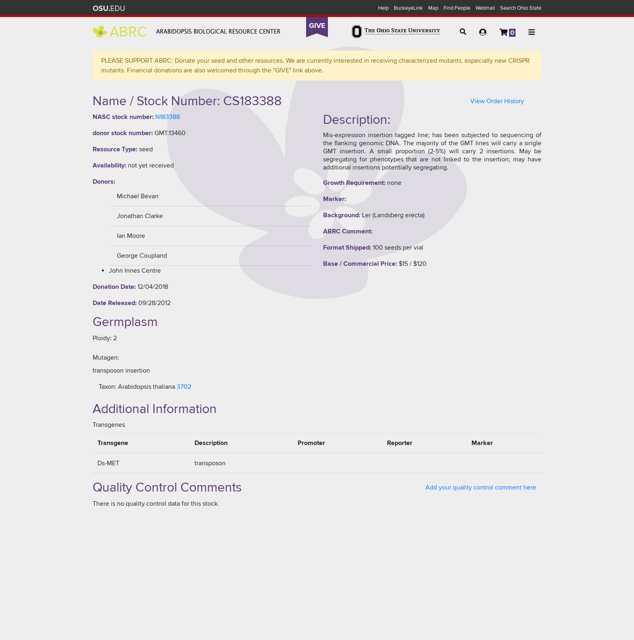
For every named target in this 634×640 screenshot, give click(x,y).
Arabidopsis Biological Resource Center (187, 31)
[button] (463, 32)
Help (383, 8)
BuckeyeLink (408, 8)
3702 (184, 387)
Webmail (485, 8)
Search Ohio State (520, 8)
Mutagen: (106, 358)
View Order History (497, 101)
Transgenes (109, 425)
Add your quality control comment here (480, 487)
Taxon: (107, 387)
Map (433, 8)
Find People (457, 8)
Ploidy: (102, 338)
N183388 (167, 117)
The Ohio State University (109, 8)
